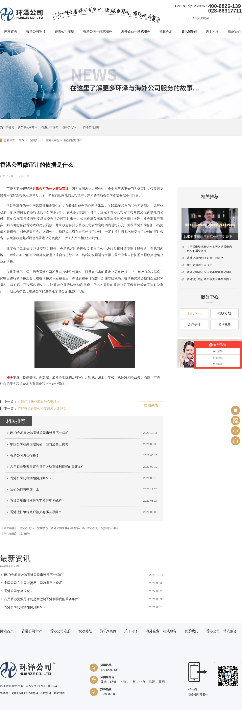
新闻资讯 (35, 140)
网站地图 (59, 693)
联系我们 (234, 31)
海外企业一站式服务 (135, 31)
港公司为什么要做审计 (52, 188)
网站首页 (10, 31)
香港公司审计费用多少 (34, 528)
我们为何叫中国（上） (26, 489)
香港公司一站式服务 (97, 31)
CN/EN (180, 6)
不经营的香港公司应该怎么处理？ (42, 408)
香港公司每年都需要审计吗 (68, 528)
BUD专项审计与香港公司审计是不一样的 (39, 433)
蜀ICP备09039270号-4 (24, 693)
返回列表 (151, 405)
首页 (22, 140)
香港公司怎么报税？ (24, 455)
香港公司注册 (64, 31)
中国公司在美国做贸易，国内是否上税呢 (39, 444)
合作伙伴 (194, 324)
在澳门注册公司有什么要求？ (39, 401)
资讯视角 (224, 324)
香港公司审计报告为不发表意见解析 (36, 500)
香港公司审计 (36, 31)
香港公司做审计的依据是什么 (64, 140)
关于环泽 (212, 31)
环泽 (9, 377)
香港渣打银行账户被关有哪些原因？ (36, 512)
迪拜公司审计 (70, 127)
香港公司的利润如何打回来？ (31, 478)
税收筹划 (165, 31)
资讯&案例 (189, 31)
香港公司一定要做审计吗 (102, 528)
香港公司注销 (49, 127)
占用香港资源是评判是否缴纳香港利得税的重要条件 (47, 466)
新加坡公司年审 (28, 127)
